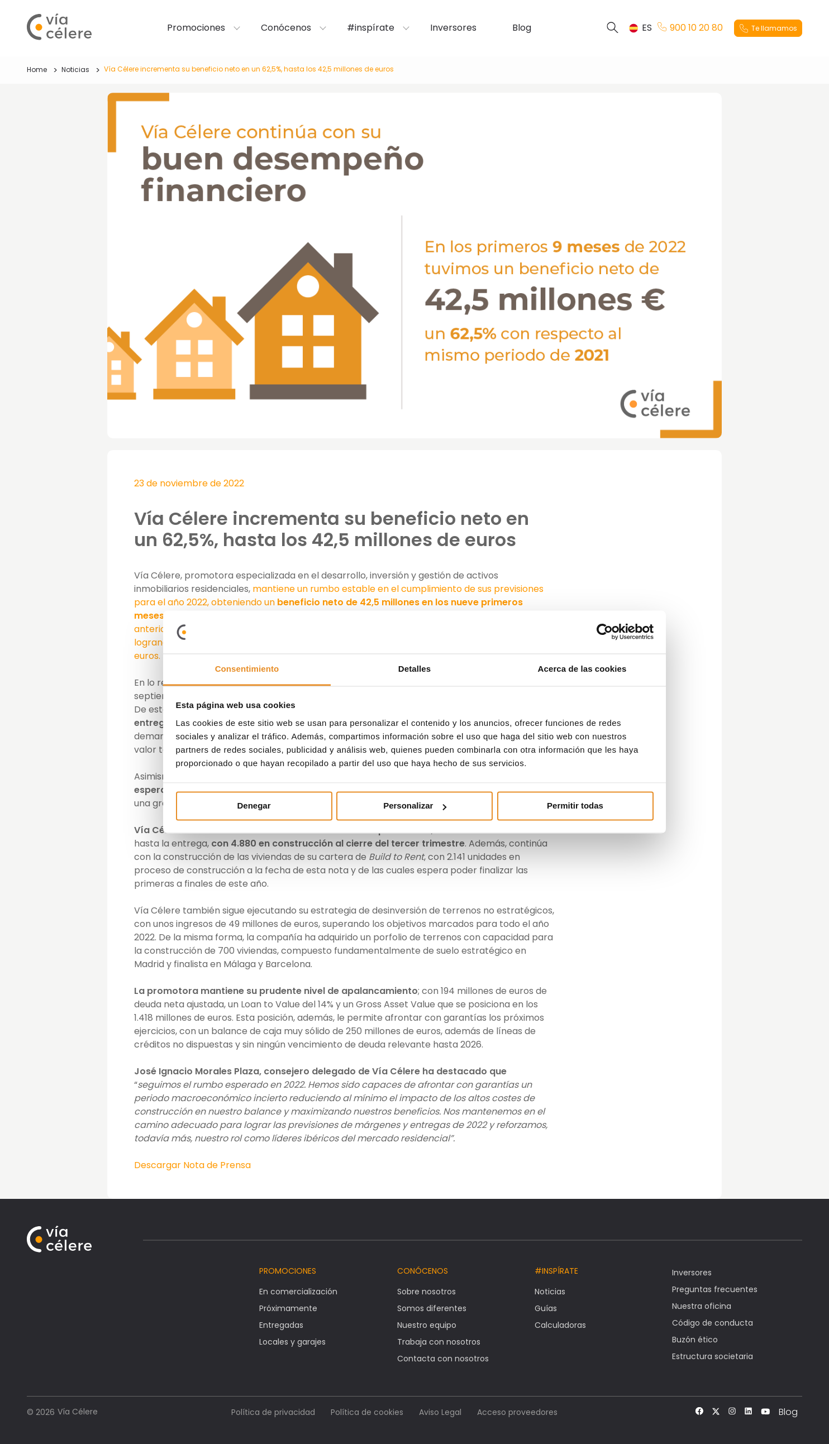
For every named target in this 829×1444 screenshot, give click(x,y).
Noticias (75, 69)
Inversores (453, 28)
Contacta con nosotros (443, 1358)
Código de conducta (712, 1322)
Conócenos (286, 28)
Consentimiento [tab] (247, 668)
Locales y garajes (292, 1341)
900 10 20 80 (690, 28)
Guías (546, 1308)
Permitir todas (575, 806)
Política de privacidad (273, 1412)
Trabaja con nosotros (438, 1341)
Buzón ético (695, 1339)
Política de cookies (367, 1412)
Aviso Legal (440, 1412)
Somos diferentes (431, 1308)
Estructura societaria (712, 1356)
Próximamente (288, 1308)
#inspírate (370, 28)
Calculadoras (560, 1325)
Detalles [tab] (414, 668)
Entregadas (281, 1325)
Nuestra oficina (701, 1306)
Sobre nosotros (426, 1291)
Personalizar (414, 806)
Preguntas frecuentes (714, 1289)
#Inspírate (556, 1270)
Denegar (253, 806)
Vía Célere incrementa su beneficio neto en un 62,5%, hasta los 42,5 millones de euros (249, 69)
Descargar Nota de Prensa (192, 1165)
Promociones (196, 28)
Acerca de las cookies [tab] (582, 668)
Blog (521, 28)
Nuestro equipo (426, 1325)
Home (37, 69)
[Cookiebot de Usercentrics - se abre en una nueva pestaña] (605, 632)
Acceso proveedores (517, 1412)
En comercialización (298, 1291)
